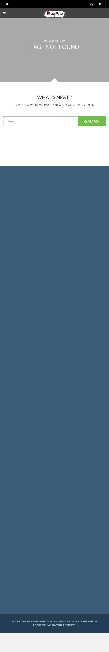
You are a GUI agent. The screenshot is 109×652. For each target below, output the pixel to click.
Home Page (43, 104)
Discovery (71, 104)
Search (91, 121)
